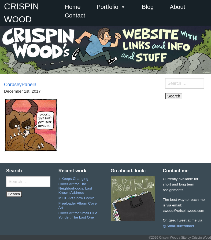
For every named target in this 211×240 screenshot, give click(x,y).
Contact (75, 15)
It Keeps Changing (73, 179)
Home (73, 6)
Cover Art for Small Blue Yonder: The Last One (77, 215)
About (177, 6)
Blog (148, 6)
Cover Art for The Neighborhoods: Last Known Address (75, 188)
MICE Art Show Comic (76, 198)
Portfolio (111, 7)
